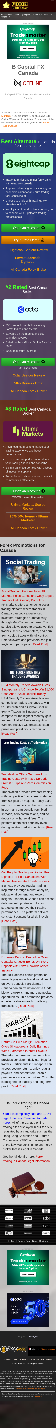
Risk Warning (34, 1359)
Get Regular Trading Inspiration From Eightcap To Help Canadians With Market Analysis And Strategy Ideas (26, 877)
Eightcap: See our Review (29, 253)
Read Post (38, 1396)
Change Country (48, 1349)
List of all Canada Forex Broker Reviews (28, 1241)
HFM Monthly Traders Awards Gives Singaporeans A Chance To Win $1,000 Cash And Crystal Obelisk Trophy (27, 689)
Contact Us (17, 1359)
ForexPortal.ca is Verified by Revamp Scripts (30, 1389)
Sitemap (49, 1359)
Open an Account (29, 228)
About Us (7, 1359)
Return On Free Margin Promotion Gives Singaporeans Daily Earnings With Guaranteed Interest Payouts (25, 1046)
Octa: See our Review (29, 378)
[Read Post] (40, 644)
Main (17, 15)
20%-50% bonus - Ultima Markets (31, 497)
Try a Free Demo (29, 239)
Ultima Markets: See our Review (29, 509)
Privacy (25, 1359)
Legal (42, 1359)
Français (33, 1336)
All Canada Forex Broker (29, 272)
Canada (6, 15)
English (27, 15)
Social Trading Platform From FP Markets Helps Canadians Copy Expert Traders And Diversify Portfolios (27, 596)
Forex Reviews (41, 15)
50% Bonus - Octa (30, 367)
